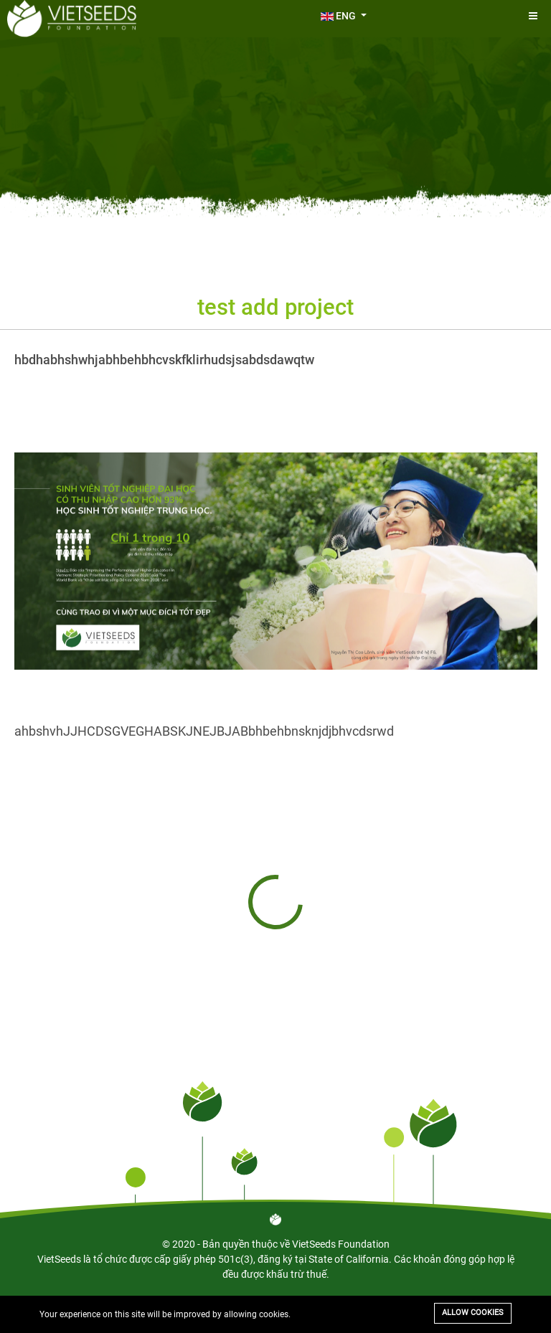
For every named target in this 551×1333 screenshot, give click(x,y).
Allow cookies (473, 1312)
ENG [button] (339, 16)
